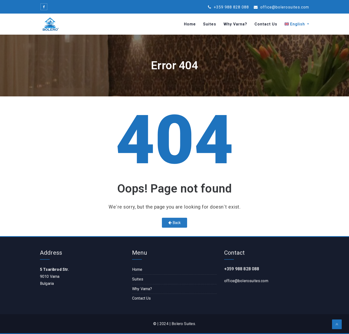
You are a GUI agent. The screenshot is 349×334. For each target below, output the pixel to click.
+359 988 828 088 (228, 7)
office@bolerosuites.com (281, 7)
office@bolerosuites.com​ (246, 281)
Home (190, 24)
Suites (209, 24)
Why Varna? (235, 24)
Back (174, 222)
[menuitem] (295, 24)
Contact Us (265, 24)
